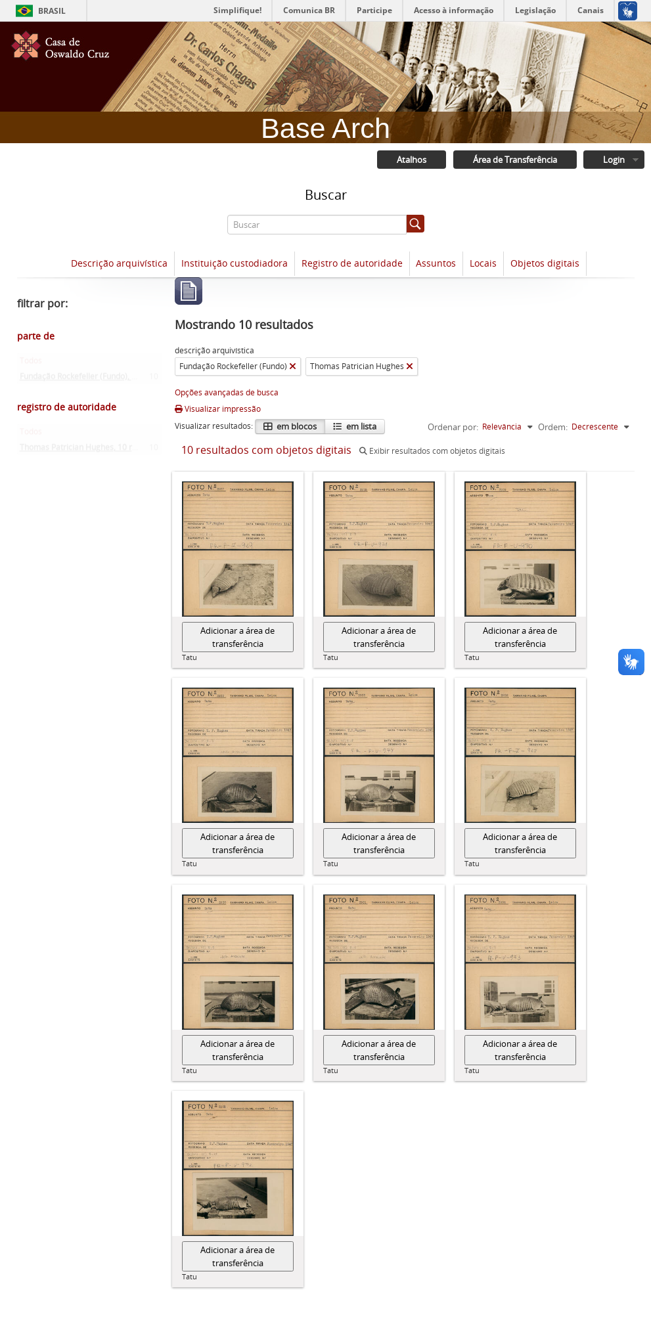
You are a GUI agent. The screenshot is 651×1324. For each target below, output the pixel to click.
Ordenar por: (453, 427)
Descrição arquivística (119, 263)
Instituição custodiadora (234, 263)
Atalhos (410, 160)
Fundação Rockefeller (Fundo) (100, 380)
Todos (31, 364)
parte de (36, 336)
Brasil (52, 10)
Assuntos (436, 263)
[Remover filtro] (292, 367)
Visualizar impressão (218, 409)
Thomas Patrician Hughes (94, 450)
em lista (360, 427)
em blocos (296, 427)
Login (613, 160)
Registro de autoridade (352, 263)
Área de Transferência (514, 160)
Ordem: (553, 427)
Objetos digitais (544, 263)
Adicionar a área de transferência (237, 637)
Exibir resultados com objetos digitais (432, 451)
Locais (483, 263)
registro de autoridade (66, 407)
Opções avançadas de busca (227, 393)
